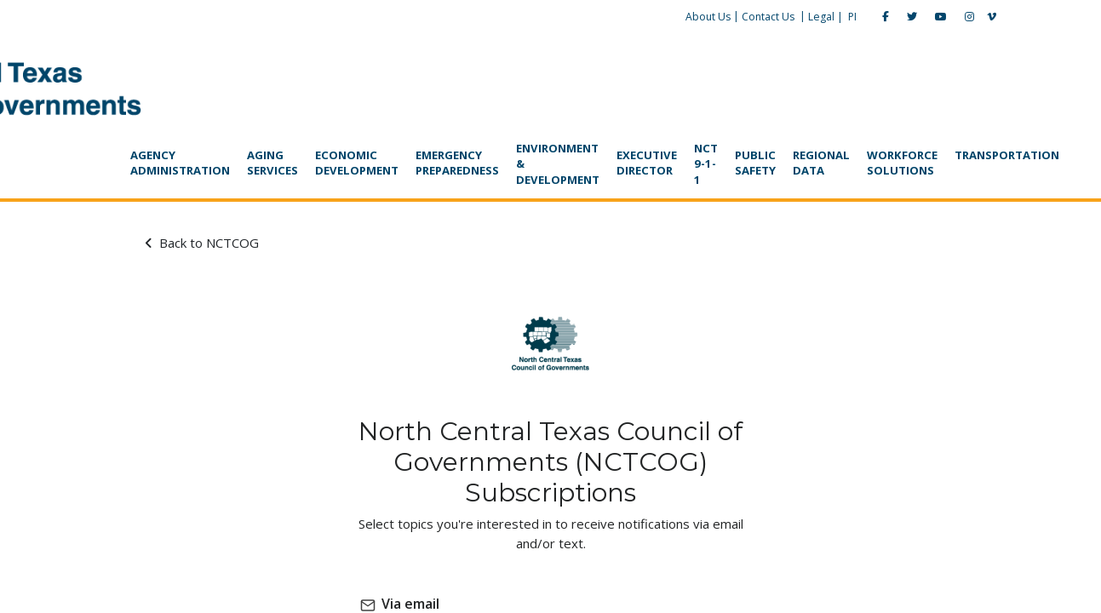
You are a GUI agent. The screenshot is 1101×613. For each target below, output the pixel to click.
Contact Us (708, 16)
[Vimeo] (932, 17)
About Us (648, 16)
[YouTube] (881, 17)
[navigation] (550, 111)
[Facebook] (825, 17)
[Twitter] (852, 17)
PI (792, 16)
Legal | (765, 16)
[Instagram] (910, 17)
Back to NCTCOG (226, 189)
